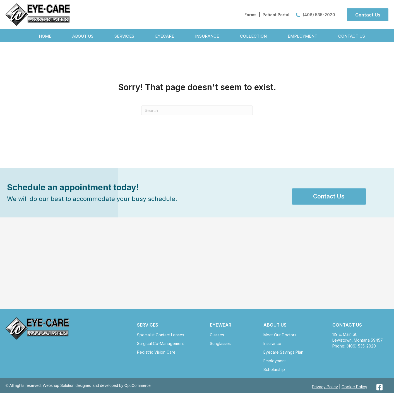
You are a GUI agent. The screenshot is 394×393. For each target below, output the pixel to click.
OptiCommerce (137, 385)
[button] (367, 14)
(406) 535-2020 (315, 14)
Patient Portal (276, 14)
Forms (250, 14)
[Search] (197, 110)
